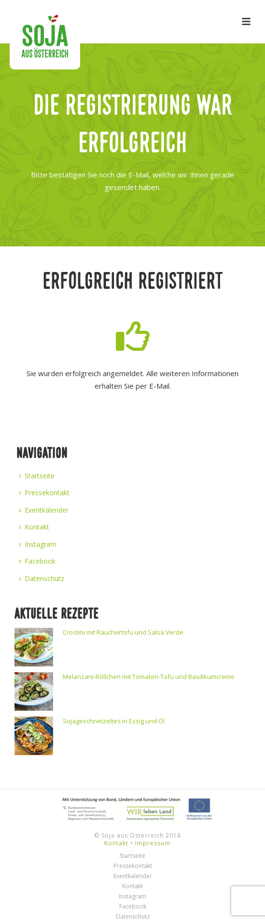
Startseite (37, 475)
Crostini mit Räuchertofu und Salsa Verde (123, 632)
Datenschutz (41, 578)
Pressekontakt (44, 492)
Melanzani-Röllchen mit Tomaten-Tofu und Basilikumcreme (149, 676)
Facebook (37, 561)
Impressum (152, 843)
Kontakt (34, 526)
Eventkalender (44, 510)
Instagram (37, 544)
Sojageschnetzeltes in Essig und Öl (114, 721)
